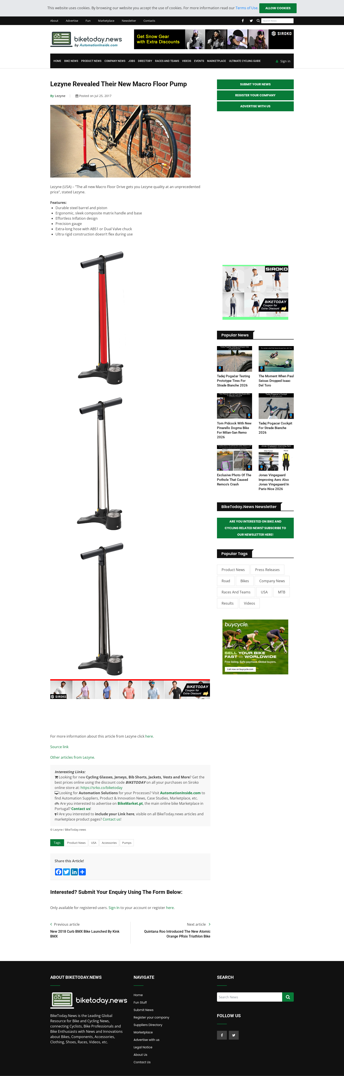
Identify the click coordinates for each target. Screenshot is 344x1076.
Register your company (151, 1017)
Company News (114, 61)
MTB (281, 592)
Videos (186, 61)
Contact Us (142, 1062)
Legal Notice (143, 1047)
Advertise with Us (255, 106)
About (54, 21)
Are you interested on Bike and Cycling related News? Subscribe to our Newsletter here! (255, 528)
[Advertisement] (130, 715)
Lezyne (57, 96)
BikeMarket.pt (130, 803)
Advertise (72, 21)
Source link (59, 746)
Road (226, 580)
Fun (88, 21)
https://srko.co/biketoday (101, 787)
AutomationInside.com (180, 792)
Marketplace (106, 21)
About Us (140, 1055)
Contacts (149, 21)
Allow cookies (277, 8)
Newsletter (129, 21)
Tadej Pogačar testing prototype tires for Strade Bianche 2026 (233, 380)
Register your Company (255, 95)
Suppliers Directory (148, 1025)
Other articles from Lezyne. (72, 757)
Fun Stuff (140, 1002)
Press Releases (267, 569)
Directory (145, 61)
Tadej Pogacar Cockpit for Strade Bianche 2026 (275, 428)
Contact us (80, 808)
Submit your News (255, 84)
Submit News (144, 1010)
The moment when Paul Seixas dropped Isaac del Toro (276, 380)
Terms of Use (247, 7)
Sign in (283, 61)
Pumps (126, 843)
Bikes (244, 580)
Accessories (109, 843)
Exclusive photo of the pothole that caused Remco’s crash (234, 479)
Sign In (114, 907)
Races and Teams (167, 61)
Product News (91, 61)
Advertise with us (146, 1040)
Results (228, 603)
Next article (198, 924)
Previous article (65, 924)
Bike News (71, 61)
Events (199, 61)
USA (93, 843)
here (149, 736)
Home (57, 61)
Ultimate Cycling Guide (245, 61)
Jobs (131, 61)
